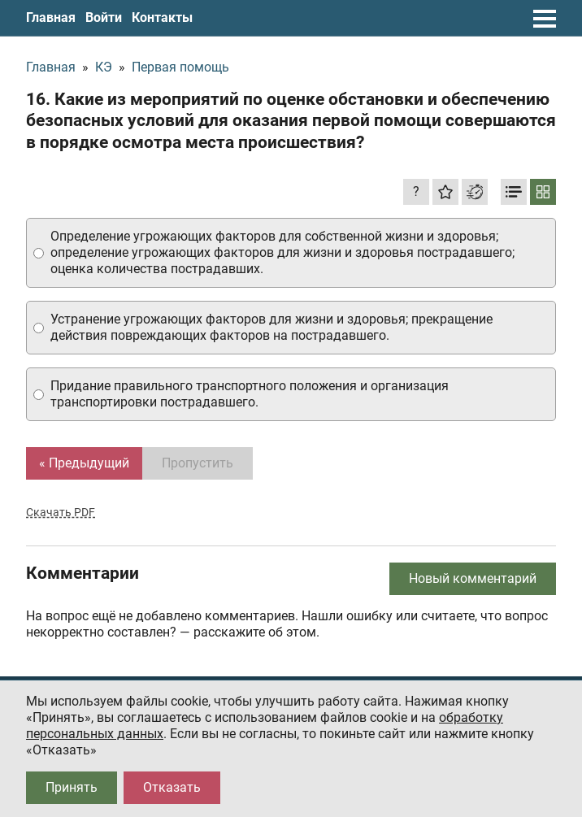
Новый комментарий (472, 578)
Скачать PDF (60, 512)
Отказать (172, 787)
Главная (51, 17)
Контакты (162, 17)
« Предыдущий (84, 463)
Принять (72, 787)
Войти (103, 17)
